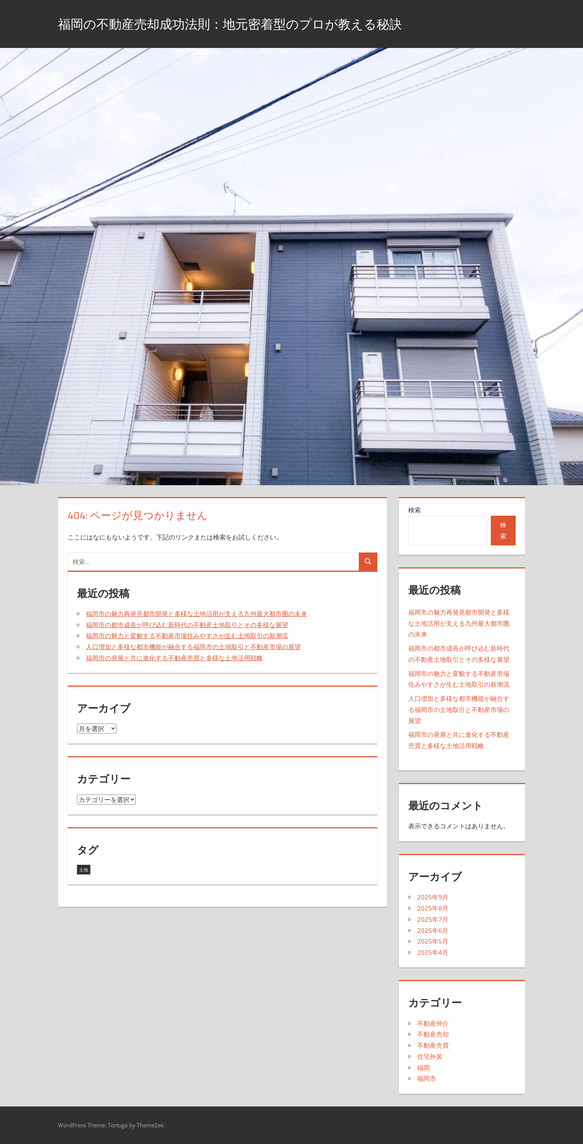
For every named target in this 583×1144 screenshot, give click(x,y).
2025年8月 (432, 908)
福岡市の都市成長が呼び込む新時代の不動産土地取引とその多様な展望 (187, 625)
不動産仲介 (433, 1023)
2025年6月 (432, 930)
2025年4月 (432, 952)
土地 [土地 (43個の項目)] (83, 870)
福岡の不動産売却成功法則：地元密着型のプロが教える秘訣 (240, 23)
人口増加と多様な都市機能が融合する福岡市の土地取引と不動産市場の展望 (193, 646)
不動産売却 (433, 1034)
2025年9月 (432, 897)
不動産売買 (433, 1045)
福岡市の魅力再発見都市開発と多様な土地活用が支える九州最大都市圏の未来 (196, 613)
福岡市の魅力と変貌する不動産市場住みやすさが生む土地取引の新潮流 (187, 635)
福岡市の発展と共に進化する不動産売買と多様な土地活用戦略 (174, 658)
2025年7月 (432, 919)
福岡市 (426, 1078)
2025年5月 (432, 941)
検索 (414, 510)
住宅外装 (429, 1056)
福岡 (423, 1067)
